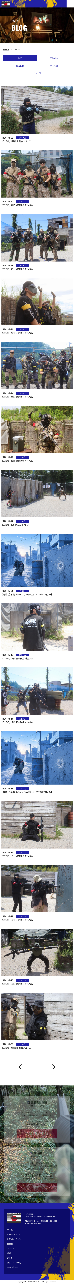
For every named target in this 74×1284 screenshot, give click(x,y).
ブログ (10, 1258)
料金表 (10, 1244)
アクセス (10, 1248)
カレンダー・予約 (14, 1263)
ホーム (6, 49)
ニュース (37, 73)
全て (20, 58)
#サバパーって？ (13, 1234)
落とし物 (20, 65)
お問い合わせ (13, 1267)
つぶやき (54, 65)
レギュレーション (14, 1239)
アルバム (54, 58)
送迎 (9, 1253)
